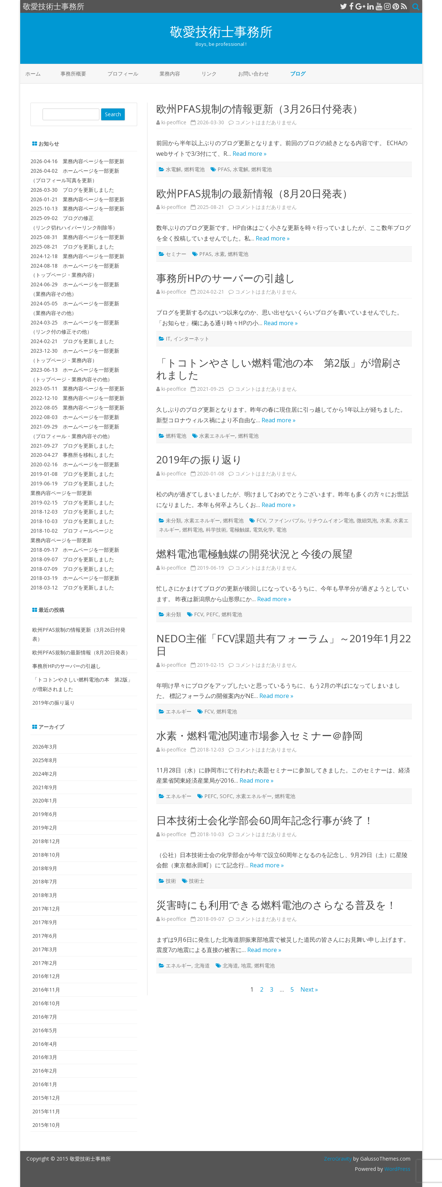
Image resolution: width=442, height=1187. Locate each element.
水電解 (173, 169)
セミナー (176, 253)
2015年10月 (46, 1124)
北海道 (202, 965)
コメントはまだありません (266, 122)
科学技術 (216, 529)
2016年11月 (46, 989)
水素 (220, 253)
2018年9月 (44, 868)
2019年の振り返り (199, 459)
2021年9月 (44, 787)
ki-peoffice (173, 122)
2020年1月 (44, 800)
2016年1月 (44, 1084)
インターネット (191, 338)
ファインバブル (286, 520)
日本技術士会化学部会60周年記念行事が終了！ (265, 820)
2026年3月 (44, 746)
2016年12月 (46, 976)
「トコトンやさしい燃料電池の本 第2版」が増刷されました (279, 369)
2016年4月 (44, 1043)
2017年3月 (44, 949)
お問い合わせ (253, 73)
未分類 (173, 520)
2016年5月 (44, 1030)
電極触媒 (239, 529)
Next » (309, 989)
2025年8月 (44, 760)
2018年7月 (44, 881)
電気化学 (263, 529)
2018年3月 (44, 895)
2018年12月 (46, 841)
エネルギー (178, 711)
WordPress (396, 1168)
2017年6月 (44, 935)
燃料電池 (194, 169)
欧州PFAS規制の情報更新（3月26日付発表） (259, 108)
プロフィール (122, 73)
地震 (246, 965)
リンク (209, 73)
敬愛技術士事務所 (221, 31)
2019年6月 (44, 814)
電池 (281, 529)
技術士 (196, 880)
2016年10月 (46, 1003)
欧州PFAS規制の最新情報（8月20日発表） (254, 193)
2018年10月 (46, 854)
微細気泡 (367, 520)
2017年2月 (44, 962)
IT (168, 338)
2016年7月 (44, 1016)
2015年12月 (46, 1097)
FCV (261, 520)
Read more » (250, 154)
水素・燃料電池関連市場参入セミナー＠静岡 (259, 735)
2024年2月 (44, 773)
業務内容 (170, 73)
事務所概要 (73, 73)
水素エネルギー (217, 435)
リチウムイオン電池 (330, 520)
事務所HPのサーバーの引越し (225, 278)
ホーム (33, 73)
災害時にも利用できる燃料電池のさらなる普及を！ (276, 905)
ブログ (298, 73)
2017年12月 (46, 908)
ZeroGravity (338, 1158)
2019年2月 (44, 827)
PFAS (224, 169)
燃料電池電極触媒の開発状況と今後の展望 (254, 554)
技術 (171, 880)
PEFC (212, 614)
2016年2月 (44, 1070)
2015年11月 (46, 1111)
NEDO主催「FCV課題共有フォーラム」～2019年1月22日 (283, 644)
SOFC (226, 796)
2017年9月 (44, 922)
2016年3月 (44, 1057)
